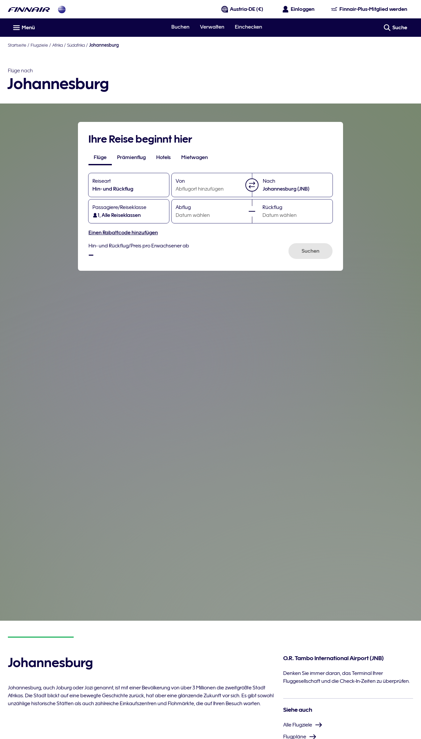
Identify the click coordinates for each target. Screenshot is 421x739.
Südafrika (76, 45)
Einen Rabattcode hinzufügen (123, 233)
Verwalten (212, 27)
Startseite (17, 45)
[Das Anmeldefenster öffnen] (298, 9)
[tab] (100, 157)
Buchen (180, 27)
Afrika (57, 45)
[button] (252, 185)
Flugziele (39, 45)
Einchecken (248, 27)
